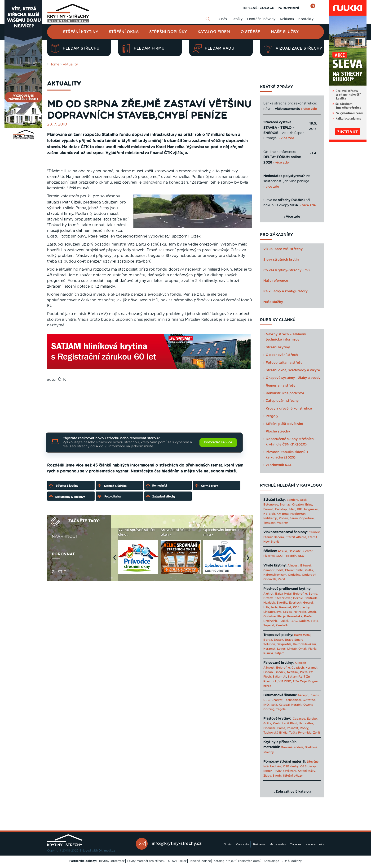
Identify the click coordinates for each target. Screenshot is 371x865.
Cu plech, (298, 667)
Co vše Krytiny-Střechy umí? (286, 270)
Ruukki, (283, 620)
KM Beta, (283, 513)
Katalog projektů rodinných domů (237, 861)
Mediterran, (298, 513)
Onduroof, (309, 574)
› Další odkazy (292, 861)
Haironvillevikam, (275, 574)
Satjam (279, 653)
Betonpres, (271, 504)
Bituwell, (306, 565)
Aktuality (70, 64)
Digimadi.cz (107, 850)
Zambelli (281, 625)
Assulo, (283, 551)
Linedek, (280, 672)
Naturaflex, (306, 723)
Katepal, (284, 704)
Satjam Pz (295, 676)
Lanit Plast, (290, 723)
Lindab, (292, 648)
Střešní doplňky (168, 32)
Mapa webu (277, 844)
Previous (116, 560)
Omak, (312, 611)
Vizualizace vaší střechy (283, 249)
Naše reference (275, 280)
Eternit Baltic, (294, 570)
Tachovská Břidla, (275, 732)
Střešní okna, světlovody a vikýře (293, 370)
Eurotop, (281, 509)
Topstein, (290, 555)
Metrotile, (300, 611)
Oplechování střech (282, 355)
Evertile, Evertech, (289, 602)
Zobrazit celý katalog (293, 791)
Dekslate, (295, 551)
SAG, (295, 620)
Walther (282, 522)
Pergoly (272, 416)
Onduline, (294, 574)
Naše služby (285, 32)
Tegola (281, 709)
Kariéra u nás (314, 844)
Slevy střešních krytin (281, 259)
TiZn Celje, (300, 681)
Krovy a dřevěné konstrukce (289, 408)
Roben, (284, 518)
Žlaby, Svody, (272, 775)
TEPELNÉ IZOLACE (258, 8)
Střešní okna (124, 32)
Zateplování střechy (282, 400)
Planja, (281, 616)
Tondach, (269, 522)
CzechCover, (283, 598)
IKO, (266, 704)
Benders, (293, 499)
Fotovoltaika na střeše (284, 362)
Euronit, (268, 509)
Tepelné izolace (200, 861)
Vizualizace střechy (293, 48)
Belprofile (300, 593)
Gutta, (309, 570)
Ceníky (237, 19)
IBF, (299, 509)
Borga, (313, 593)
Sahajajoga (271, 861)
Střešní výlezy (293, 775)
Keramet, (285, 607)
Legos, (287, 611)
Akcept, (303, 695)
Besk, (303, 499)
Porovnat (63, 554)
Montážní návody (261, 19)
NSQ (301, 555)
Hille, (266, 607)
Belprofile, (283, 667)
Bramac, (285, 504)
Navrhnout (65, 536)
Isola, (274, 607)
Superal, (269, 625)
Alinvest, (293, 565)
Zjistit (59, 572)
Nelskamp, (270, 518)
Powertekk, (295, 616)
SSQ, (279, 555)
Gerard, (308, 602)
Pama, (281, 728)
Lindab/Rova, (272, 611)
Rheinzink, (270, 620)
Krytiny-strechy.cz (112, 861)
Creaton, (298, 504)
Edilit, (280, 570)
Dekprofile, (284, 644)
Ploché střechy (278, 431)
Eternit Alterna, (296, 537)
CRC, (266, 700)
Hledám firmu (143, 48)
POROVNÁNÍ (288, 8)
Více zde (293, 216)
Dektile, (298, 598)
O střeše (250, 32)
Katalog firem (214, 32)
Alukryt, (268, 593)
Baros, (314, 695)
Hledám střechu (75, 48)
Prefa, (308, 616)
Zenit (281, 579)
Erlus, (309, 504)
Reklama (287, 19)
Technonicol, (293, 700)
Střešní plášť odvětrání (284, 424)
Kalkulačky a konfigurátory (285, 291)
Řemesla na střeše (280, 385)
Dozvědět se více (218, 442)
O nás (222, 19)
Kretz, (277, 723)
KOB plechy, (301, 607)
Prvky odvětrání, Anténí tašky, (295, 771)
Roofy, (304, 728)
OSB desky (291, 766)
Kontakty (306, 19)
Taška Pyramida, (300, 732)
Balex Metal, (283, 593)
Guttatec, (309, 700)
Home (54, 64)
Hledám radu (213, 48)
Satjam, (304, 620)
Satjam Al (279, 676)
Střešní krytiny (80, 32)
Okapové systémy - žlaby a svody (293, 378)
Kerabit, (296, 704)
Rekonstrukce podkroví (285, 393)
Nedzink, (293, 672)
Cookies (295, 844)
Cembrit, (315, 532)
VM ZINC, (285, 681)
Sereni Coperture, (302, 518)
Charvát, (277, 700)
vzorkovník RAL (279, 465)
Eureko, (312, 718)
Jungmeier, (310, 509)
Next (249, 560)
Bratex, (268, 598)
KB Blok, (269, 513)
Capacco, (299, 718)
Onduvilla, (270, 579)
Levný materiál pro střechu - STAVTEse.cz (157, 861)
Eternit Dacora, (274, 537)
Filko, (292, 509)
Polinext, (293, 728)
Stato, (315, 620)
